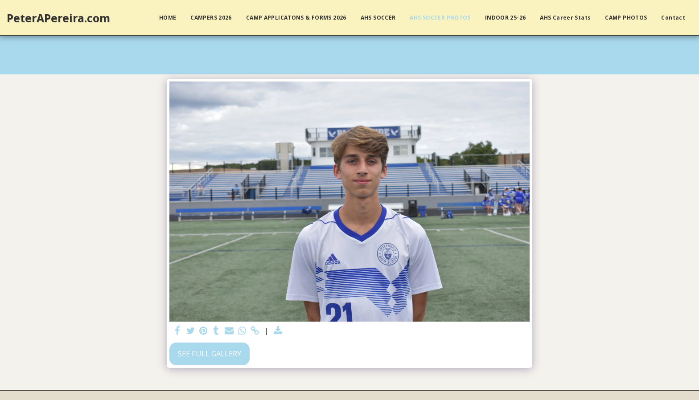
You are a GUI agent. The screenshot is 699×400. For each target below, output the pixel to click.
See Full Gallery (209, 353)
